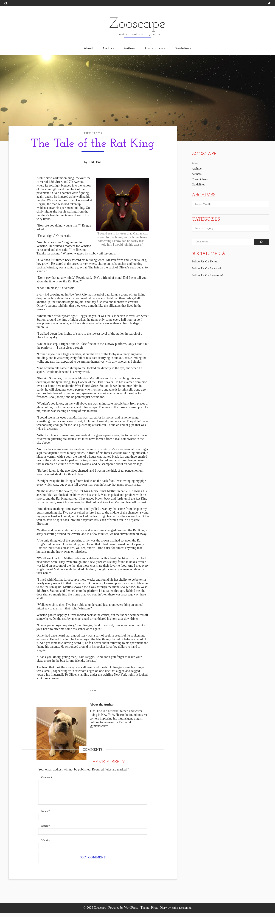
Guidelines (183, 48)
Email (45, 828)
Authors (130, 48)
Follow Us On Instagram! (208, 276)
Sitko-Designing (181, 912)
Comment (47, 777)
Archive (108, 48)
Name (45, 813)
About (88, 48)
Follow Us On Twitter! (206, 262)
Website (45, 843)
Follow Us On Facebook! (208, 269)
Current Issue (155, 48)
